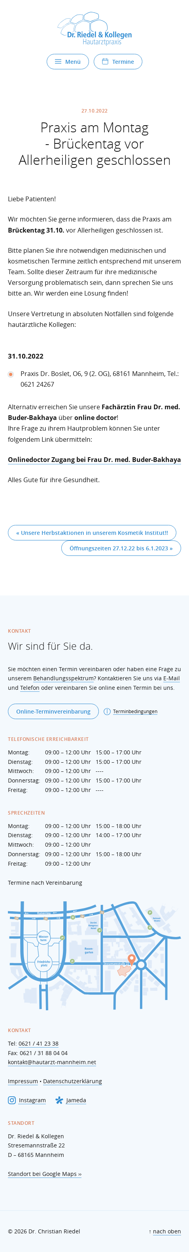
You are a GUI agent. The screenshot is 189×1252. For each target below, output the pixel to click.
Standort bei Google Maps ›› (44, 1174)
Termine (118, 61)
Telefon (30, 687)
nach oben (167, 1231)
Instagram (27, 1100)
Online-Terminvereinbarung (53, 711)
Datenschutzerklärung (72, 1081)
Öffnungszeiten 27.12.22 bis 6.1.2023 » (121, 548)
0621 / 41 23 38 (39, 1043)
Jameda (70, 1100)
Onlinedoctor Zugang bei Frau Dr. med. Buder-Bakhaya (94, 459)
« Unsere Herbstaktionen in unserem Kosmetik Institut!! (92, 532)
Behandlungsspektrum (63, 678)
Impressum (23, 1081)
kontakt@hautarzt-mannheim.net (52, 1062)
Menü (68, 61)
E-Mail (171, 678)
